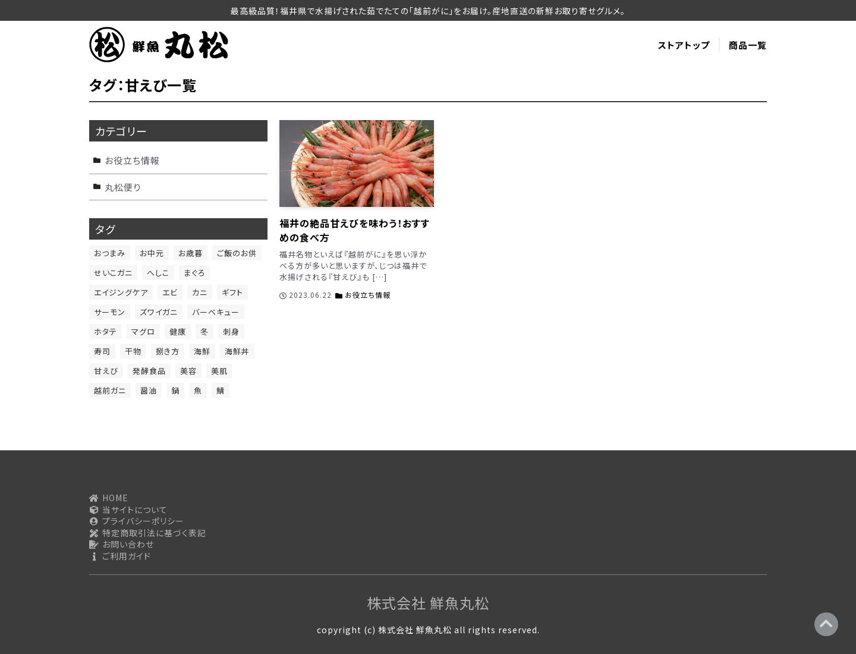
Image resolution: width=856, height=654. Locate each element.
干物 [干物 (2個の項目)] (133, 351)
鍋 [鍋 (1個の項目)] (175, 390)
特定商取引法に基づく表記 (147, 533)
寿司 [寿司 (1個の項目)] (102, 351)
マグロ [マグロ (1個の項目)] (143, 331)
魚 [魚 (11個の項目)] (198, 390)
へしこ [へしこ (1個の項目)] (158, 272)
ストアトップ (684, 45)
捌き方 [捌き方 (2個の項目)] (168, 351)
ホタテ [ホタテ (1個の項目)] (105, 331)
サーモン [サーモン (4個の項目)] (109, 311)
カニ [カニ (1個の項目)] (199, 292)
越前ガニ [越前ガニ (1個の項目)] (110, 390)
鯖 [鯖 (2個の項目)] (220, 390)
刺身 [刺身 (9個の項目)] (231, 331)
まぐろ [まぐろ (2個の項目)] (194, 272)
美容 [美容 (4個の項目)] (188, 370)
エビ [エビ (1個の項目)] (170, 292)
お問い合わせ (121, 544)
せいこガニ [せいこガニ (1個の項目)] (113, 272)
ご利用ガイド (120, 556)
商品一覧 (748, 45)
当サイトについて (128, 509)
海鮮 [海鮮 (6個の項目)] (202, 351)
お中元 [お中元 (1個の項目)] (152, 253)
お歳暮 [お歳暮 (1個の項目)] (190, 253)
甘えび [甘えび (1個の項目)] (106, 370)
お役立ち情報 (368, 295)
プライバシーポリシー (136, 521)
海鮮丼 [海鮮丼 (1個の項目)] (237, 351)
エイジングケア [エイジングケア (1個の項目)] (121, 292)
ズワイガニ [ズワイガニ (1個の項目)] (159, 311)
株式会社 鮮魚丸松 (428, 602)
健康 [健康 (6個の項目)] (177, 331)
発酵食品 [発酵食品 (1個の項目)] (149, 370)
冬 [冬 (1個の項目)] (204, 331)
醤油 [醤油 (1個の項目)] (148, 390)
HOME (108, 498)
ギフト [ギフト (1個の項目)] (232, 292)
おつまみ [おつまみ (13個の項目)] (109, 253)
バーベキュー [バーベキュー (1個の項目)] (216, 311)
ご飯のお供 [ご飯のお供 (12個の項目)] (237, 253)
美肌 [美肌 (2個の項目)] (219, 370)
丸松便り (123, 187)
